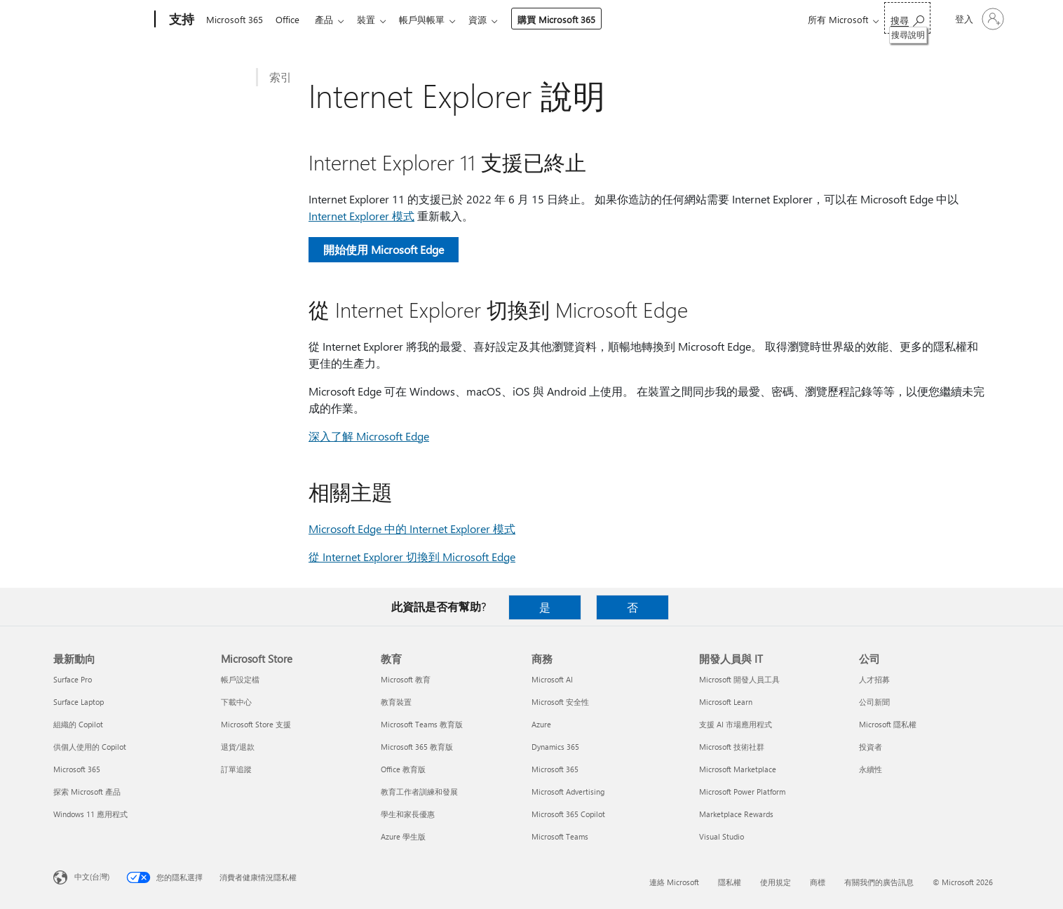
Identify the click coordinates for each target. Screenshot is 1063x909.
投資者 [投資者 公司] (870, 746)
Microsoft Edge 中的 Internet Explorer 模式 (412, 528)
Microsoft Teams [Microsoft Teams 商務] (560, 836)
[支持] (180, 20)
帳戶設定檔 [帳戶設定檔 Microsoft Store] (240, 679)
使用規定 (775, 882)
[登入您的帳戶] (978, 19)
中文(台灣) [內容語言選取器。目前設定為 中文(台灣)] (91, 876)
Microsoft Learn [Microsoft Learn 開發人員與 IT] (725, 701)
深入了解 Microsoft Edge (369, 436)
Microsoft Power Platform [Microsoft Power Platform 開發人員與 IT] (742, 791)
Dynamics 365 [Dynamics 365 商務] (555, 746)
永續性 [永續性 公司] (870, 769)
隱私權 (729, 882)
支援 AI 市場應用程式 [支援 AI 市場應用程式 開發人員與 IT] (735, 724)
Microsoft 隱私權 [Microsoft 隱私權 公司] (887, 724)
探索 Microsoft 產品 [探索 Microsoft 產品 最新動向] (87, 791)
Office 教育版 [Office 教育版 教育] (403, 769)
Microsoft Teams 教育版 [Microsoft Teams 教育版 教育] (422, 724)
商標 (817, 882)
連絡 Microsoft (674, 882)
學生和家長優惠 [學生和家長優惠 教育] (408, 814)
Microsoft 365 (234, 19)
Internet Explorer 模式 (361, 215)
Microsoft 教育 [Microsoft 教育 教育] (406, 679)
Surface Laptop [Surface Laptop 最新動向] (78, 701)
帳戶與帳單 (433, 19)
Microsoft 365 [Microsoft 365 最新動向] (76, 769)
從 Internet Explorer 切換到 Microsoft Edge (412, 556)
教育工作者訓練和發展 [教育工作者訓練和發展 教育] (419, 791)
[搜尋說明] (907, 18)
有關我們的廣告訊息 (879, 882)
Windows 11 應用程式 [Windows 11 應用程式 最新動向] (90, 814)
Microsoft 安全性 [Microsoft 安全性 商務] (560, 701)
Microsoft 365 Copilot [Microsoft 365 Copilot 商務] (568, 814)
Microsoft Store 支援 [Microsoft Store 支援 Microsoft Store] (256, 724)
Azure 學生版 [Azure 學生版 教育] (403, 836)
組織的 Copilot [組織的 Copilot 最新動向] (78, 724)
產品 (329, 19)
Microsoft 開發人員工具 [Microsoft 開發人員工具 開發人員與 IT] (739, 679)
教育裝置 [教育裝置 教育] (396, 701)
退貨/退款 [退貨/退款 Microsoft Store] (238, 746)
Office (290, 19)
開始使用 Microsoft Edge (383, 249)
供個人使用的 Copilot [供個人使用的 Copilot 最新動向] (89, 746)
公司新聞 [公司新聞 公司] (874, 701)
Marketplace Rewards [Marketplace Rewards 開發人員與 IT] (736, 814)
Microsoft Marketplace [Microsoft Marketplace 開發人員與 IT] (737, 769)
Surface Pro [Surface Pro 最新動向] (72, 679)
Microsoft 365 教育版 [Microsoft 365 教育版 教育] (417, 746)
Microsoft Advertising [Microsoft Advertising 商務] (568, 791)
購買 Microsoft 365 (570, 19)
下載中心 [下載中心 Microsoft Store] (236, 701)
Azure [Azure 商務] (541, 724)
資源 (491, 19)
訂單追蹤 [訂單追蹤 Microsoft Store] (236, 769)
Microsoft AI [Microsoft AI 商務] (552, 679)
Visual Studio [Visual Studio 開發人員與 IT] (721, 836)
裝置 (374, 19)
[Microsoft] (101, 20)
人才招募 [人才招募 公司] (874, 679)
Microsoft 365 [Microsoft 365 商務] (555, 769)
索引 (280, 76)
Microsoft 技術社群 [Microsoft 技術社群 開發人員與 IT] (731, 746)
